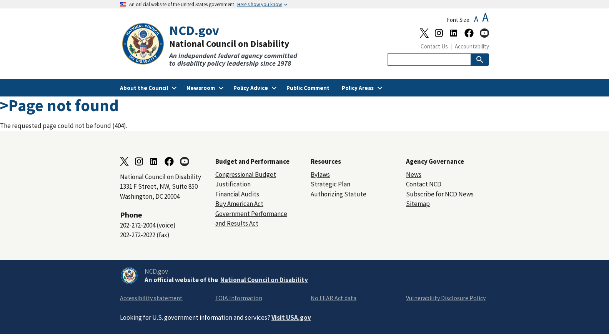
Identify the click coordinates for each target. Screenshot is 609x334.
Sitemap (418, 203)
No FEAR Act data (333, 298)
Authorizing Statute (338, 194)
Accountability (472, 46)
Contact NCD (423, 184)
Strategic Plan (330, 184)
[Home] (212, 45)
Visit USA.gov (291, 317)
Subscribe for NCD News (440, 194)
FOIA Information (238, 298)
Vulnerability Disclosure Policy (446, 298)
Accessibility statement (151, 298)
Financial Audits (237, 194)
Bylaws (320, 174)
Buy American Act (239, 203)
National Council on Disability (264, 280)
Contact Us (434, 46)
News (413, 174)
